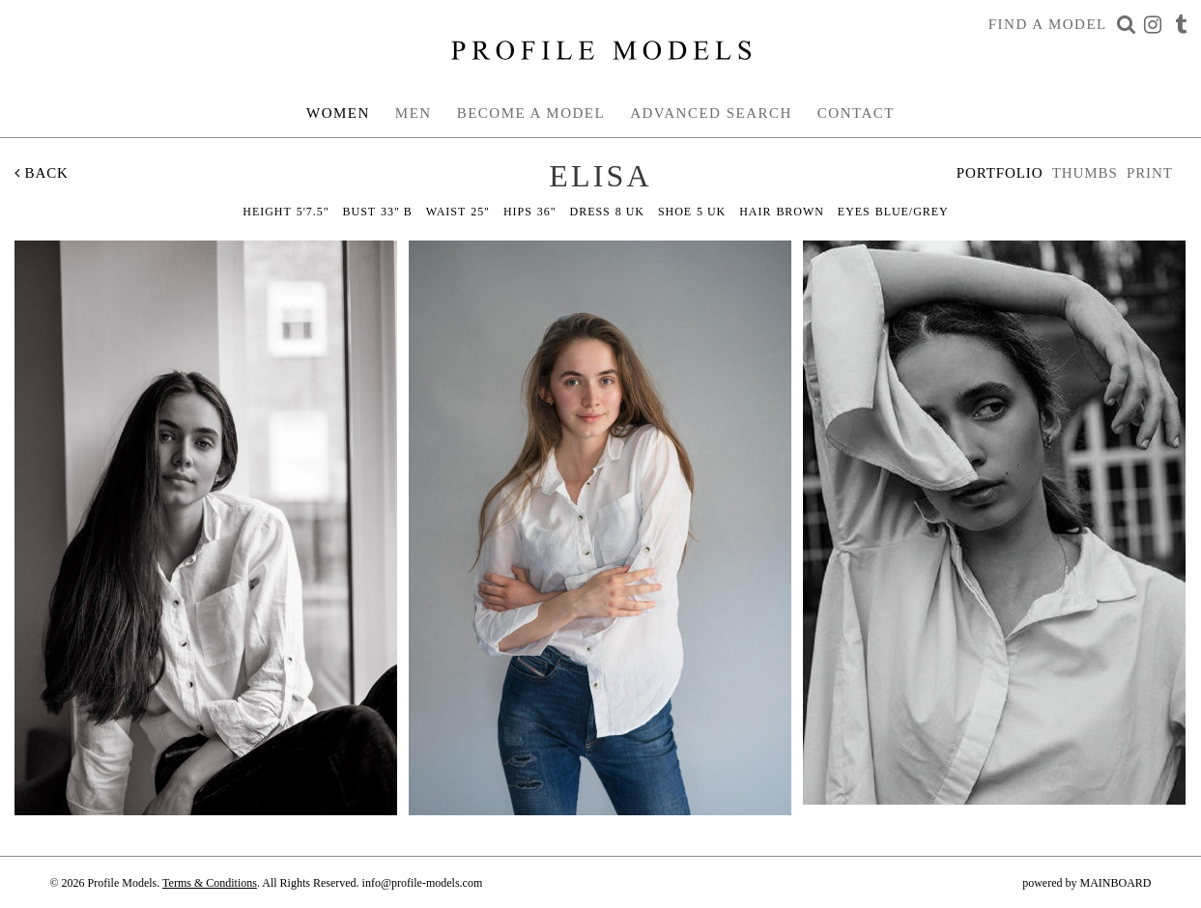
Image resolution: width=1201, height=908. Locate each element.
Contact (856, 113)
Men (413, 113)
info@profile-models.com (422, 883)
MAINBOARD (1115, 883)
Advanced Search (711, 113)
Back (41, 173)
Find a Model (1047, 24)
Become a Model (531, 113)
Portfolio (1000, 173)
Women (338, 113)
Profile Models (601, 50)
